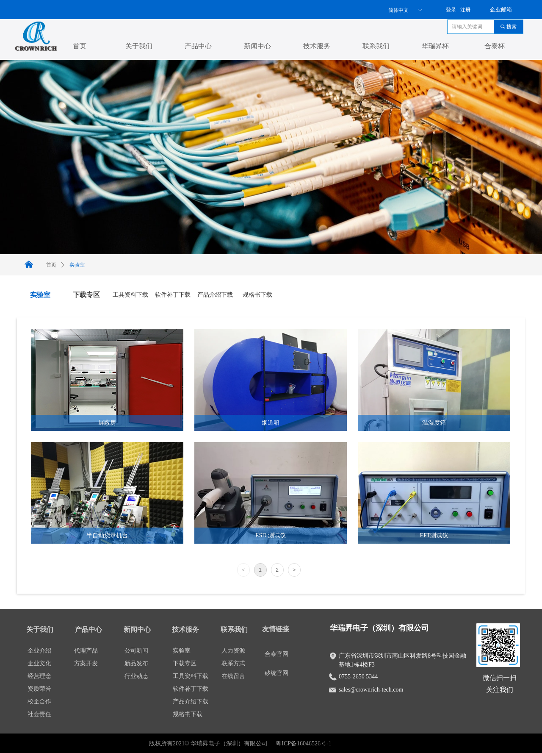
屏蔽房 (107, 423)
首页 (79, 46)
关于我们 (138, 46)
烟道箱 (270, 423)
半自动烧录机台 (107, 535)
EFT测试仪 (434, 535)
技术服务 (316, 46)
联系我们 (376, 46)
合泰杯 (494, 46)
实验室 (77, 265)
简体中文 (398, 10)
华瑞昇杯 (435, 46)
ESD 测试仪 (270, 535)
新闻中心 (257, 46)
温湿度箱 (434, 423)
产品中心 (198, 46)
